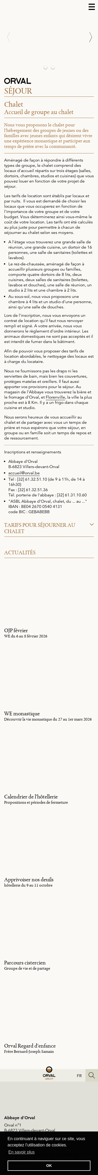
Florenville (55, 397)
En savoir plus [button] (21, 1152)
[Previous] (10, 37)
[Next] (87, 37)
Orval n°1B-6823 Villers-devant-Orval (29, 1128)
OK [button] (49, 1165)
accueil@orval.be (24, 473)
